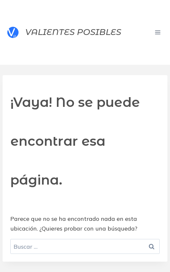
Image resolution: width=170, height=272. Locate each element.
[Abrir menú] (158, 32)
